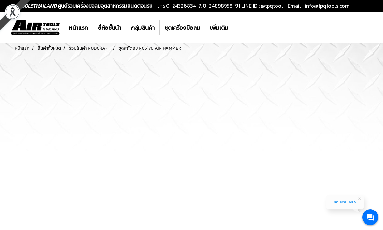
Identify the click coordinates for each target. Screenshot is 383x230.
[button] (238, 27)
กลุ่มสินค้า (143, 27)
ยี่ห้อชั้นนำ (109, 27)
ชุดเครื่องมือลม (182, 27)
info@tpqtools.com (327, 6)
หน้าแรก (78, 27)
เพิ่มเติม (219, 27)
